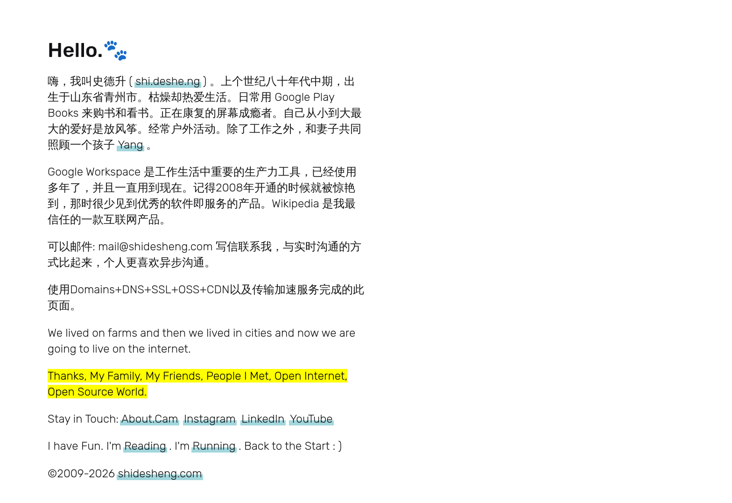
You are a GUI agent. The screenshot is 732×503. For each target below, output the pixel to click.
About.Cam (149, 418)
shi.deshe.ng (167, 81)
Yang (130, 144)
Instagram (210, 418)
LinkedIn (262, 418)
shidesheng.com (160, 473)
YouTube (311, 418)
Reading (145, 446)
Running (214, 446)
